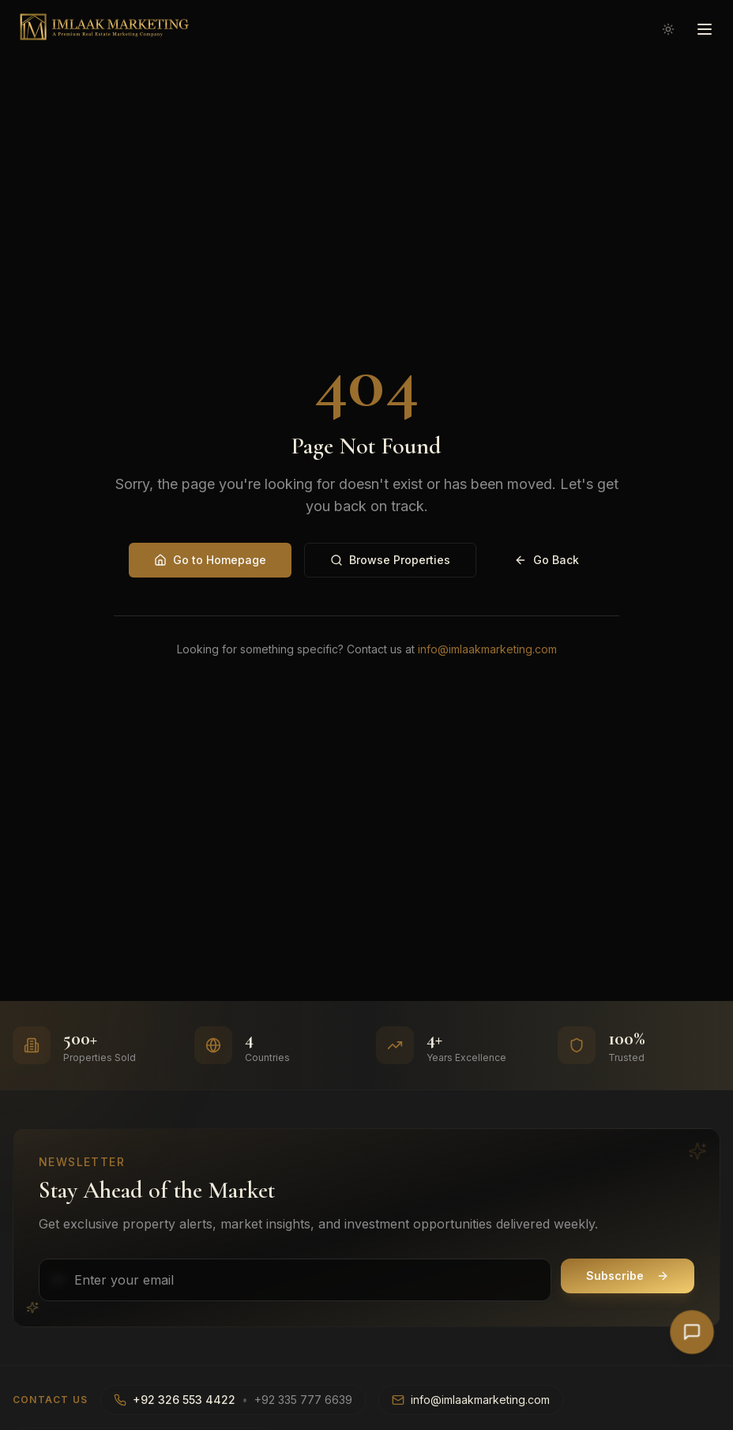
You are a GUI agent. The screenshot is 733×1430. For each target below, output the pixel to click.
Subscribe (627, 1275)
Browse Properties (390, 559)
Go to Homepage (210, 559)
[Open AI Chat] (692, 1332)
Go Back (546, 559)
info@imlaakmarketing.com (487, 649)
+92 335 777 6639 (303, 1399)
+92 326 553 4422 (184, 1399)
